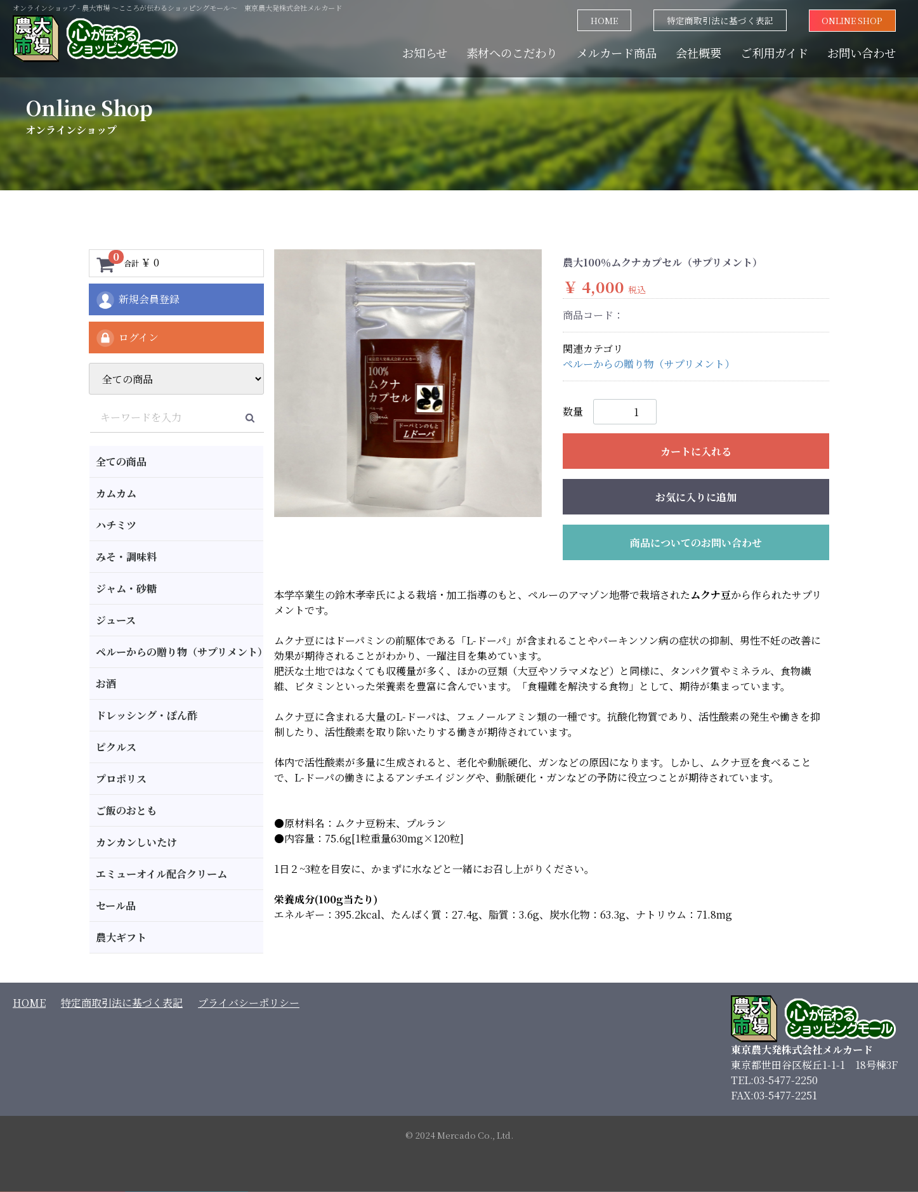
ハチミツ (116, 525)
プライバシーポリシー (248, 1002)
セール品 (116, 905)
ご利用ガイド (774, 52)
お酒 (106, 683)
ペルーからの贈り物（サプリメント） (179, 652)
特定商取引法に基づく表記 (719, 20)
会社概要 (698, 52)
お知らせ (424, 52)
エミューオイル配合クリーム (161, 874)
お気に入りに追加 (696, 497)
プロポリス (121, 778)
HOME (603, 20)
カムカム (116, 493)
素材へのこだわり (512, 52)
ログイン (127, 338)
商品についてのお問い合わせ (696, 542)
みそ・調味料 (126, 556)
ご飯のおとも (126, 810)
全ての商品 (121, 461)
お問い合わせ (861, 52)
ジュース (116, 620)
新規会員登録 (137, 300)
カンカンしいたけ (136, 842)
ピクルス (116, 747)
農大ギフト (121, 937)
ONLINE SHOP (852, 20)
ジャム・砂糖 (126, 588)
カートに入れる (695, 451)
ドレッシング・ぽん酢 (146, 715)
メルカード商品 (617, 52)
